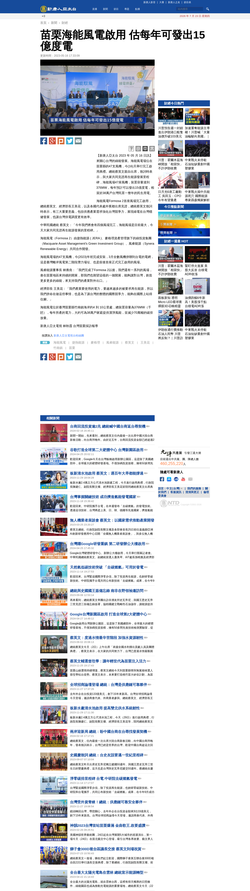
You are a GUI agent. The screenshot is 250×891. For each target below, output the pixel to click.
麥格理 (95, 342)
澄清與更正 (192, 492)
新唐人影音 (149, 2)
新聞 (105, 9)
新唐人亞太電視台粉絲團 (69, 335)
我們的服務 (194, 488)
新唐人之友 (174, 2)
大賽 (161, 2)
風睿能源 (112, 342)
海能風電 (59, 342)
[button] (97, 97)
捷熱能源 (78, 342)
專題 (126, 9)
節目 (116, 9)
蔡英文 (129, 342)
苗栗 (72, 348)
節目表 (187, 2)
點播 (137, 9)
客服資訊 (175, 492)
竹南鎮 (58, 348)
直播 (94, 9)
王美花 (145, 342)
